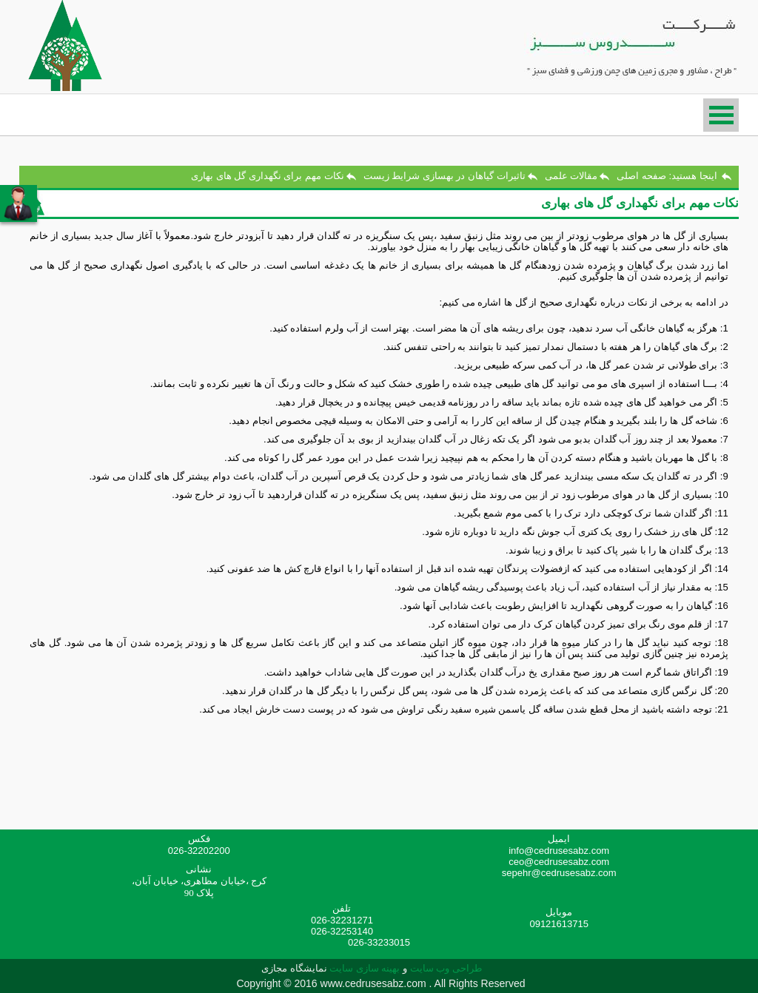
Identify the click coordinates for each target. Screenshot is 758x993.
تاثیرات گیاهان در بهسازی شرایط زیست (444, 175)
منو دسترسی (721, 115)
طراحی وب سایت (444, 968)
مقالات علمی (571, 175)
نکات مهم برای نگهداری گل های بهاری (267, 175)
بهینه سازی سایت (365, 968)
